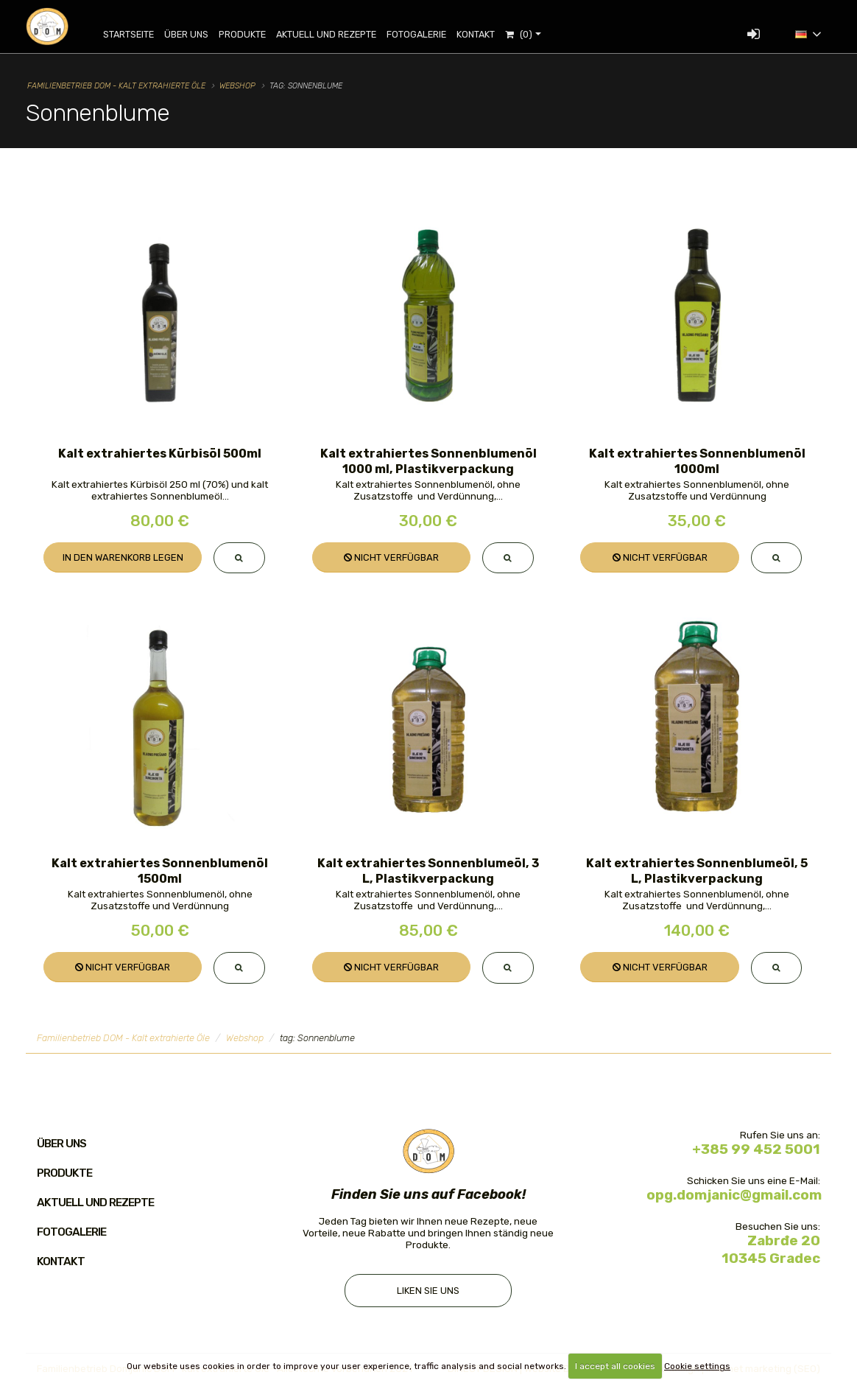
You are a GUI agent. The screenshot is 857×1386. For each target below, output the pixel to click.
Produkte (252, 34)
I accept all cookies (615, 1366)
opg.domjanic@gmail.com (734, 1196)
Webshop (237, 86)
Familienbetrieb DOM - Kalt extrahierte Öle (116, 86)
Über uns (196, 34)
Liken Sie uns (428, 1293)
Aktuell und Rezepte (336, 34)
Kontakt (486, 34)
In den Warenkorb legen (123, 557)
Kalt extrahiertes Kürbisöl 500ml (159, 454)
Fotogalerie (426, 34)
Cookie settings (697, 1366)
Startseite (138, 34)
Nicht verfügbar (391, 557)
